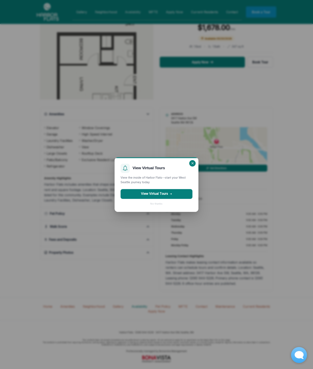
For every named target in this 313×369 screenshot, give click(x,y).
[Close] (192, 163)
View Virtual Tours (156, 194)
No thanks (156, 203)
